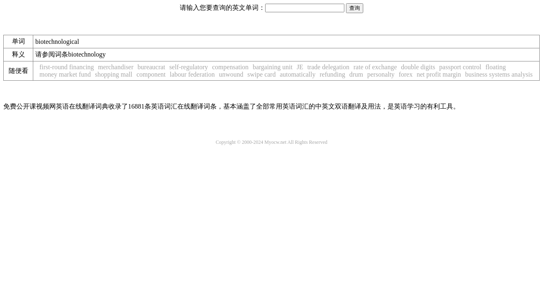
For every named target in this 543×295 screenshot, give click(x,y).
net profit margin (439, 74)
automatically (298, 74)
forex (405, 74)
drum (356, 74)
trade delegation (328, 67)
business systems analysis (498, 74)
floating (496, 67)
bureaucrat (151, 67)
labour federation (192, 74)
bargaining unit (273, 67)
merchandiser (115, 67)
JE (300, 67)
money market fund (65, 74)
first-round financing (66, 67)
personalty (381, 74)
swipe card (261, 74)
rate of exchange (375, 67)
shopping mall (113, 74)
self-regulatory (189, 67)
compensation (230, 67)
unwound (231, 74)
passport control (460, 67)
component (150, 74)
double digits (418, 67)
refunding (332, 74)
